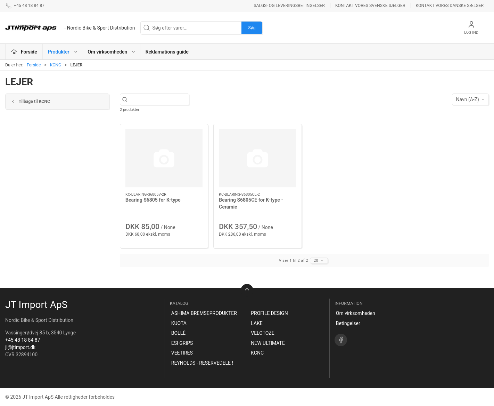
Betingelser (348, 323)
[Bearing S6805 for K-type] (164, 158)
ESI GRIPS (182, 343)
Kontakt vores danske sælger (450, 5)
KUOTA (179, 323)
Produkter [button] (63, 52)
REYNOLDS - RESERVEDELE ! (202, 363)
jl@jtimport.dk (20, 347)
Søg (251, 27)
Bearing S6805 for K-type (153, 200)
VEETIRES (182, 353)
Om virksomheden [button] (112, 52)
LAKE (257, 323)
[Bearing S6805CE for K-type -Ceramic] (257, 158)
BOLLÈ (178, 333)
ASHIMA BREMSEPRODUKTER (204, 313)
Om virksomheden (355, 313)
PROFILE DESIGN (269, 313)
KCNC (55, 65)
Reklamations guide (167, 52)
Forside (34, 65)
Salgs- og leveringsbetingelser (289, 5)
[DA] (70, 28)
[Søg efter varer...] (160, 100)
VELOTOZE (262, 333)
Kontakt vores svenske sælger (370, 5)
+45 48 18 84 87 (22, 340)
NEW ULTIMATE (268, 343)
